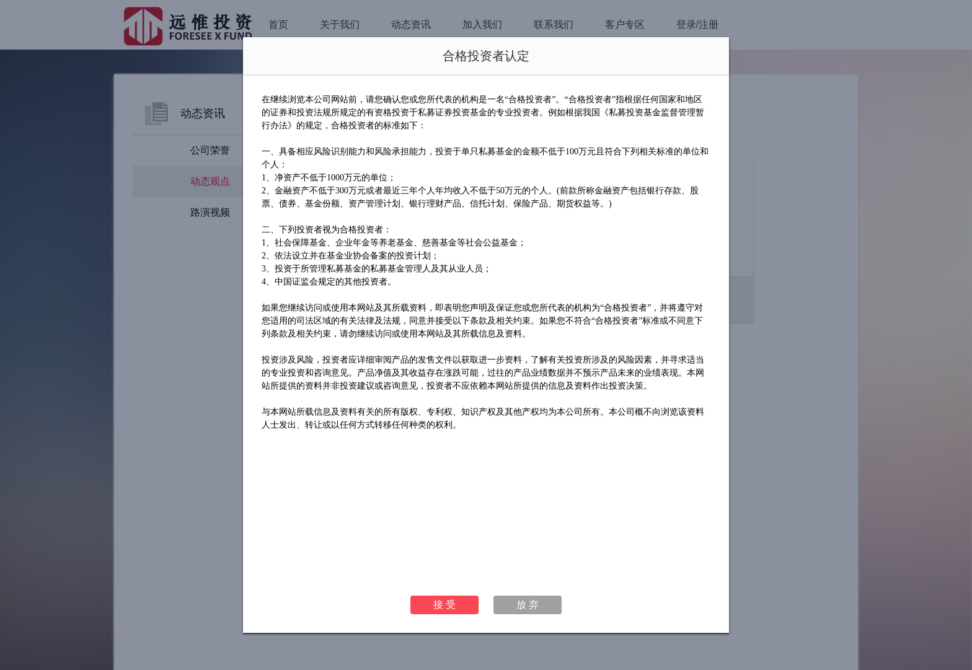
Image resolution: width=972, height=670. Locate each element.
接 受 (444, 604)
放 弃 (527, 604)
